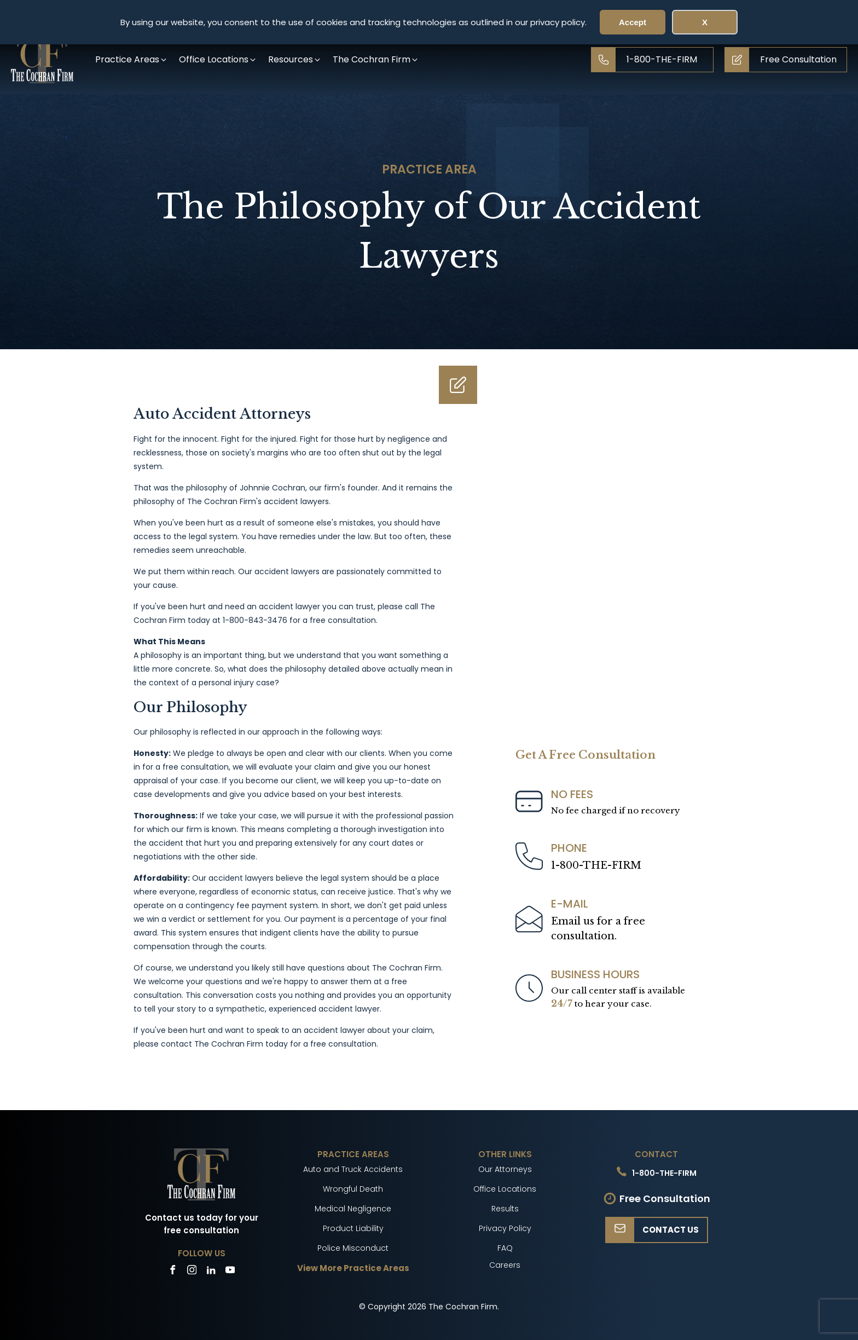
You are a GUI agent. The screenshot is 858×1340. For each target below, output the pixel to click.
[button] (131, 59)
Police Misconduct (353, 1248)
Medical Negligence (353, 1208)
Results (505, 1208)
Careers (504, 1265)
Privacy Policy (505, 1228)
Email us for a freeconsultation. (598, 928)
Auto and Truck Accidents (353, 1169)
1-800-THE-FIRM (596, 865)
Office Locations (504, 1188)
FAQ (505, 1248)
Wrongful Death (353, 1188)
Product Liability (353, 1228)
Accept (632, 22)
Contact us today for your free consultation (201, 1224)
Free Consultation (664, 1198)
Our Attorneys (505, 1169)
